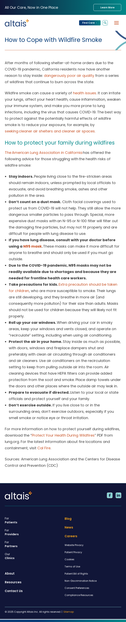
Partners (33, 544)
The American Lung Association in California (43, 152)
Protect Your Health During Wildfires (63, 435)
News (69, 527)
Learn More (107, 7)
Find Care (89, 22)
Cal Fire (43, 448)
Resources (13, 582)
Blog (68, 519)
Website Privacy (74, 545)
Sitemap (68, 611)
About (10, 573)
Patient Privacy (73, 552)
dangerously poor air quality (69, 75)
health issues (84, 93)
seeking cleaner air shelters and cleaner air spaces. (50, 131)
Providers (33, 532)
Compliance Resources (79, 595)
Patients (33, 520)
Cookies (69, 559)
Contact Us (14, 591)
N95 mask (32, 246)
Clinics (33, 556)
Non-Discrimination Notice (81, 580)
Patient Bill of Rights (76, 573)
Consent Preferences (77, 588)
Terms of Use (72, 566)
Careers (71, 536)
